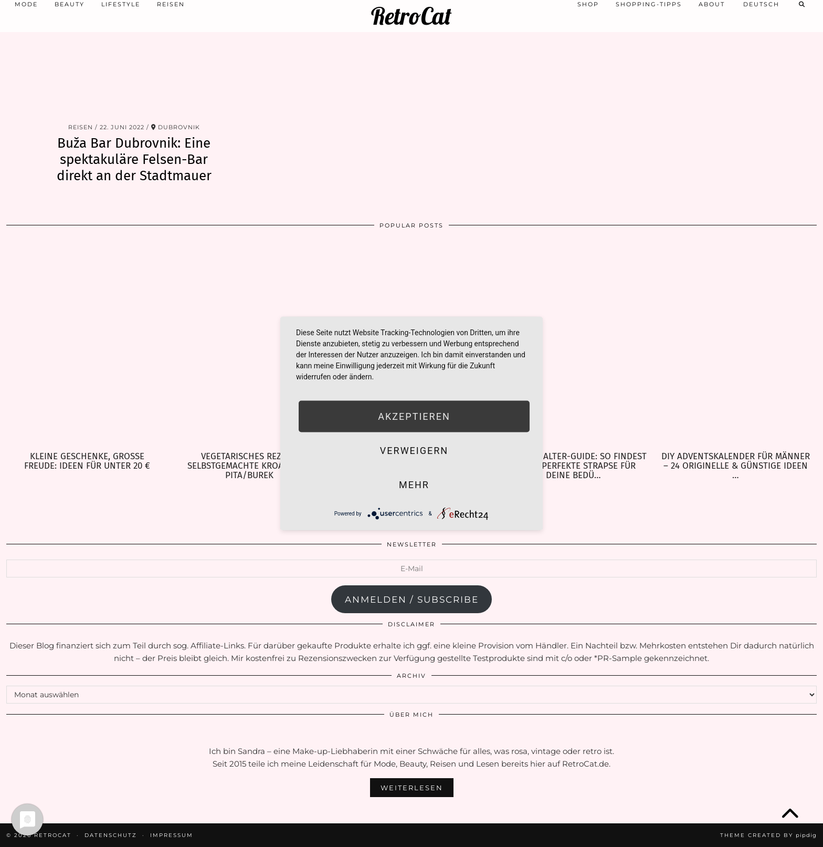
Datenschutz (111, 835)
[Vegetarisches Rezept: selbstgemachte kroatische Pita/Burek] (249, 344)
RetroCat (411, 16)
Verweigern (414, 450)
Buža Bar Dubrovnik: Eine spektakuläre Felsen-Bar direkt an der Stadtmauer (134, 159)
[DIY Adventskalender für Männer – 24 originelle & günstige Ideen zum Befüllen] (735, 344)
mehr (414, 484)
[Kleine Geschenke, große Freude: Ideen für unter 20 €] (87, 344)
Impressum (171, 835)
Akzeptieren (414, 416)
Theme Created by (768, 835)
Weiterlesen (412, 787)
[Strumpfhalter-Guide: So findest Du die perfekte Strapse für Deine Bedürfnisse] (573, 344)
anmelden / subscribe (412, 599)
